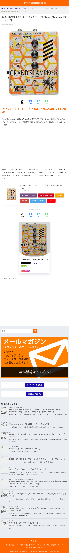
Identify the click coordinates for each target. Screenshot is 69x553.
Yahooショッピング (37, 200)
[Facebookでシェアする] (30, 102)
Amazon (59, 195)
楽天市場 (24, 200)
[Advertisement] (34, 305)
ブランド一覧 (24, 545)
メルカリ (51, 200)
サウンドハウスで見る (29, 195)
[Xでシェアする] (22, 102)
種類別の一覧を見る (34, 394)
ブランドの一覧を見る (34, 385)
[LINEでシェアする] (46, 102)
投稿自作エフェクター (58, 545)
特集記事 (32, 545)
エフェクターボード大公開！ (34, 547)
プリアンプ (13, 279)
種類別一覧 (14, 545)
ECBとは (7, 545)
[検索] (35, 331)
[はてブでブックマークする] (38, 102)
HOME (35, 541)
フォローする (36, 263)
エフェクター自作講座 (43, 545)
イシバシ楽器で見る (46, 195)
